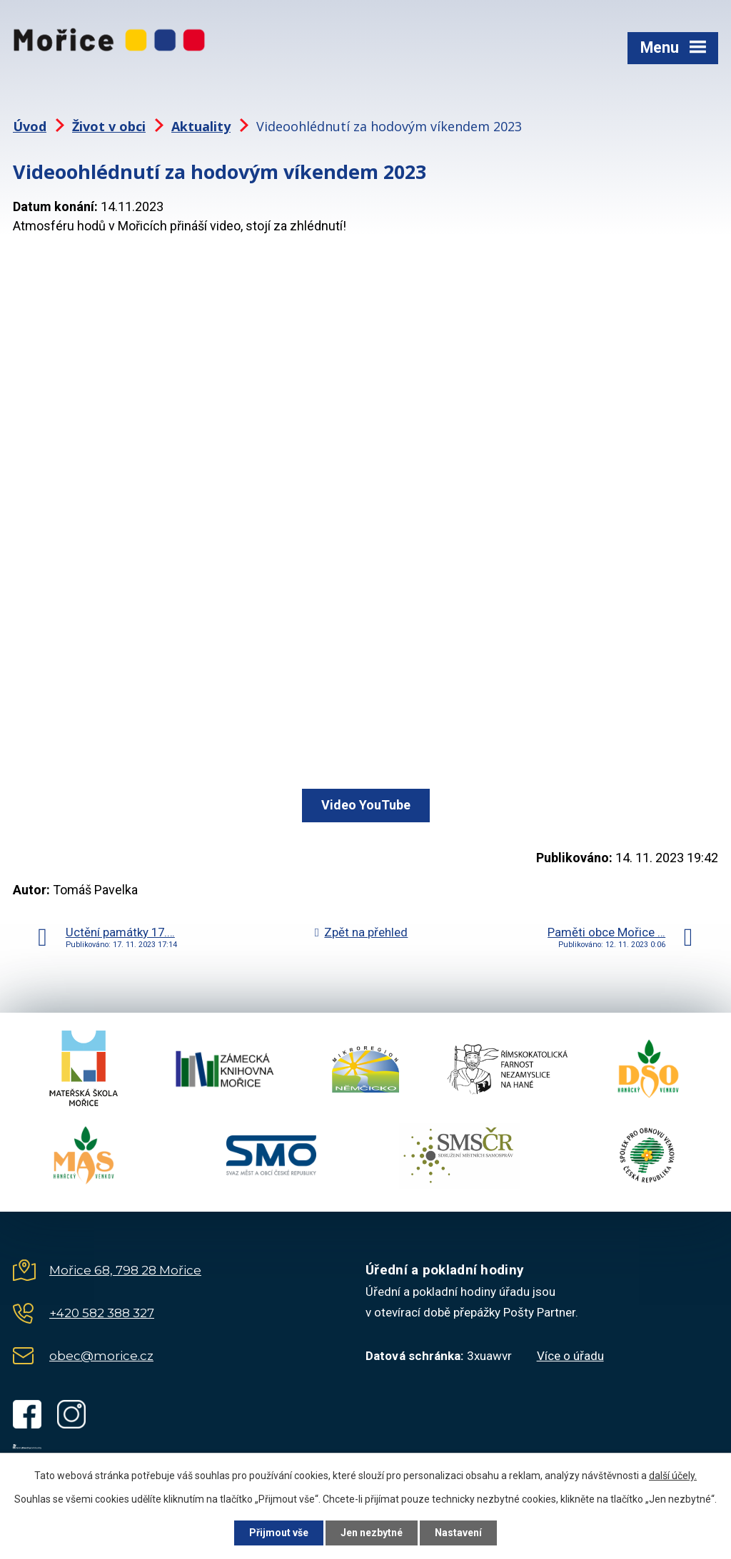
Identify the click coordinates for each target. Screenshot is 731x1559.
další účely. (673, 1475)
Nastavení (458, 1532)
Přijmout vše (278, 1532)
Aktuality (201, 126)
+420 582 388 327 (101, 1313)
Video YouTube (365, 804)
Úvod (29, 126)
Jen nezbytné (372, 1532)
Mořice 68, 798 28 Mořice (125, 1270)
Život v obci (109, 126)
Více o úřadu (570, 1356)
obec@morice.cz (101, 1356)
